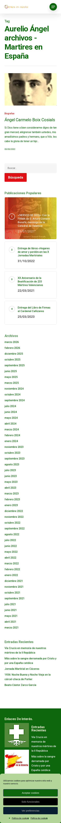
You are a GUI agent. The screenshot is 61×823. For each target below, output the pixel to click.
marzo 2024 (12, 429)
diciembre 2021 (14, 581)
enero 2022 (11, 575)
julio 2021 (10, 604)
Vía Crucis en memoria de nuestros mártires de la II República (25, 650)
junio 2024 (11, 412)
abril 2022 (10, 558)
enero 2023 (11, 505)
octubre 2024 (12, 395)
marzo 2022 (12, 563)
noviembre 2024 (14, 389)
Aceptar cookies (30, 792)
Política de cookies (20, 818)
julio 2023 (10, 470)
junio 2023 (11, 476)
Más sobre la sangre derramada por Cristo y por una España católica (30, 661)
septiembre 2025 (15, 365)
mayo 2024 (11, 418)
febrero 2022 (12, 569)
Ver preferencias (30, 810)
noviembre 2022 (14, 517)
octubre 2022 (12, 523)
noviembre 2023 (14, 447)
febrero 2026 (12, 348)
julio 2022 (10, 540)
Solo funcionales (30, 801)
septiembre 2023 (15, 459)
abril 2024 (10, 424)
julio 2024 (10, 406)
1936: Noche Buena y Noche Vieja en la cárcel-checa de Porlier (28, 677)
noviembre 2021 (14, 587)
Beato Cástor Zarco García (20, 685)
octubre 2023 (12, 453)
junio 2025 (11, 371)
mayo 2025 (11, 377)
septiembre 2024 (15, 400)
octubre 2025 (12, 360)
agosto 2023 (12, 464)
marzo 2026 (12, 342)
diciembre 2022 (14, 511)
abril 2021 (10, 622)
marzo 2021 (12, 628)
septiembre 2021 (15, 598)
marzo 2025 (12, 383)
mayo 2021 (11, 616)
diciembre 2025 (14, 354)
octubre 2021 (12, 593)
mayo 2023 (11, 482)
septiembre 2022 (15, 529)
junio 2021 (11, 610)
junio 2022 (11, 546)
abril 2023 (10, 488)
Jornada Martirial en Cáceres (22, 669)
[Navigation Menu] (53, 6)
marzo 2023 (12, 494)
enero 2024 (11, 441)
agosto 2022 (12, 534)
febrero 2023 (12, 499)
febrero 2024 (12, 435)
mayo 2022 (11, 552)
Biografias (9, 113)
